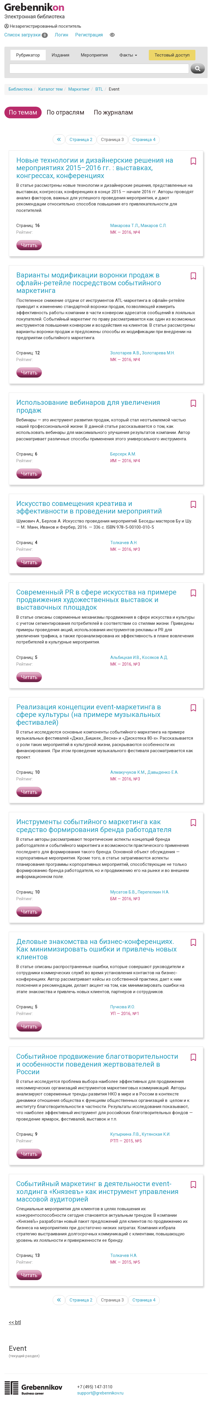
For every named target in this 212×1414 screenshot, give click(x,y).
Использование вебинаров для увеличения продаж (88, 406)
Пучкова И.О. (122, 1007)
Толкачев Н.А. (123, 1255)
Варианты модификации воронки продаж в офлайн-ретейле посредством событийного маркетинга (88, 283)
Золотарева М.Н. (158, 353)
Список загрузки (26, 35)
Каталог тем (50, 89)
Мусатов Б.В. (123, 892)
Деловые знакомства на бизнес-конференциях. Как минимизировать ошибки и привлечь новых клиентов (96, 949)
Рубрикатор (28, 55)
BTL (99, 89)
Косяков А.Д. (155, 657)
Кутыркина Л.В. (125, 1134)
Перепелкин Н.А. (153, 892)
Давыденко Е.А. (163, 772)
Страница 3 (112, 139)
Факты (128, 55)
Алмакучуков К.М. (127, 772)
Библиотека (20, 89)
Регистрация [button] (89, 35)
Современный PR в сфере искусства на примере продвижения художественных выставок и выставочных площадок (96, 600)
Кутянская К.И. (156, 1134)
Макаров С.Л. (154, 225)
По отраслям (65, 112)
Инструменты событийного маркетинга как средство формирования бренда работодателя (94, 825)
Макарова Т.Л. (124, 225)
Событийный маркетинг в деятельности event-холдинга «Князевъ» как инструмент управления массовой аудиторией (97, 1191)
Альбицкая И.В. (125, 657)
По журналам (113, 112)
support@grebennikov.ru (100, 1393)
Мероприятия (94, 55)
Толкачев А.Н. (123, 542)
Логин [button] (61, 35)
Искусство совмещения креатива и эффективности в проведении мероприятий (89, 507)
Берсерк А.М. (123, 454)
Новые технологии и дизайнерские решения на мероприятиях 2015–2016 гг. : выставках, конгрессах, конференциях (94, 168)
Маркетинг (79, 89)
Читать (29, 245)
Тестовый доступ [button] (172, 55)
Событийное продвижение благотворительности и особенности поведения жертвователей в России (97, 1064)
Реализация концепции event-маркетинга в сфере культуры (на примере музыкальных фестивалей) (88, 715)
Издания (60, 55)
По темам (23, 112)
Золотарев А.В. (125, 353)
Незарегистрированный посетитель (42, 26)
